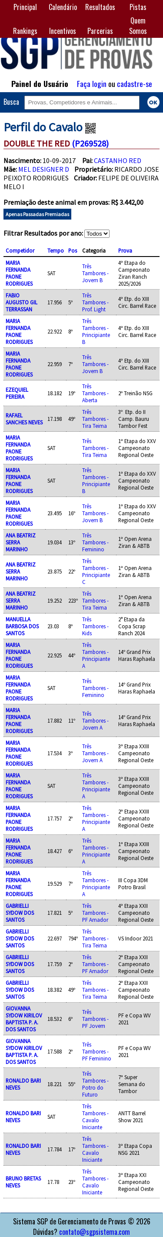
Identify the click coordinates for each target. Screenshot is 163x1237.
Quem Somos (138, 25)
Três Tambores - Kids (95, 626)
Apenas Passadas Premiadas (37, 214)
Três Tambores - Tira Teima (95, 418)
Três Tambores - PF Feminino (96, 1051)
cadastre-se (134, 83)
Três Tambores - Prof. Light (95, 302)
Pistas (138, 7)
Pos (72, 250)
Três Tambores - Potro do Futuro (95, 1084)
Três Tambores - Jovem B (95, 273)
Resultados (100, 7)
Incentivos (62, 31)
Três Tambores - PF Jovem (95, 1018)
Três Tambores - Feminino (95, 542)
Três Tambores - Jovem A (95, 720)
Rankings (25, 31)
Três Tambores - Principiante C (96, 571)
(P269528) (90, 143)
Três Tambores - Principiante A (96, 655)
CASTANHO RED (117, 160)
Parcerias (100, 31)
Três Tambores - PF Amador (95, 912)
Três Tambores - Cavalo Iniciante (95, 1116)
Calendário (63, 7)
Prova (125, 250)
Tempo (55, 250)
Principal (25, 7)
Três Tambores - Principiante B (96, 331)
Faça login (91, 83)
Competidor (20, 250)
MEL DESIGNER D (43, 169)
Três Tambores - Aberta (95, 393)
